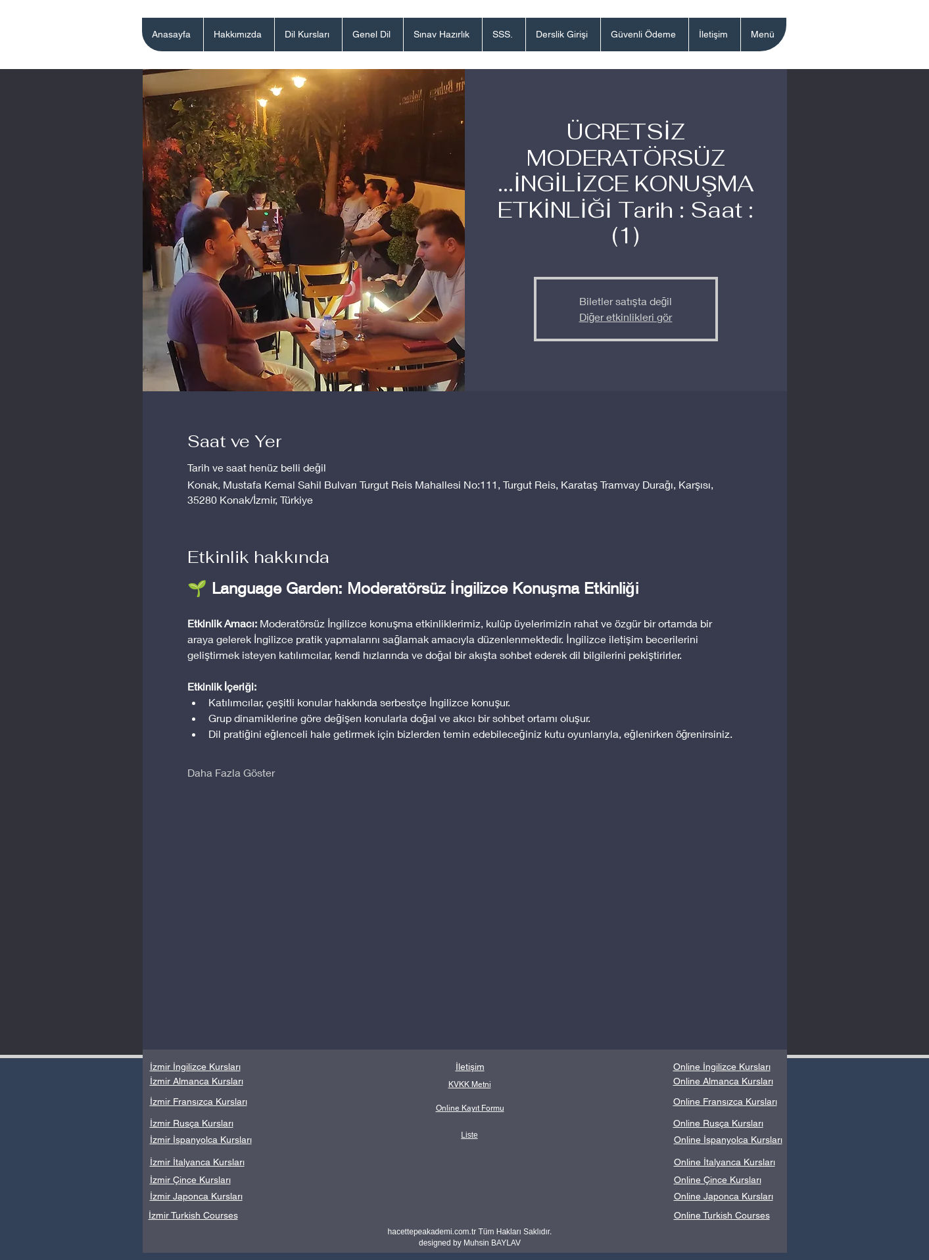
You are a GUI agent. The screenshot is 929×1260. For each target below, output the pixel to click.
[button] (308, 34)
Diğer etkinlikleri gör (626, 316)
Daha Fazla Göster (231, 772)
